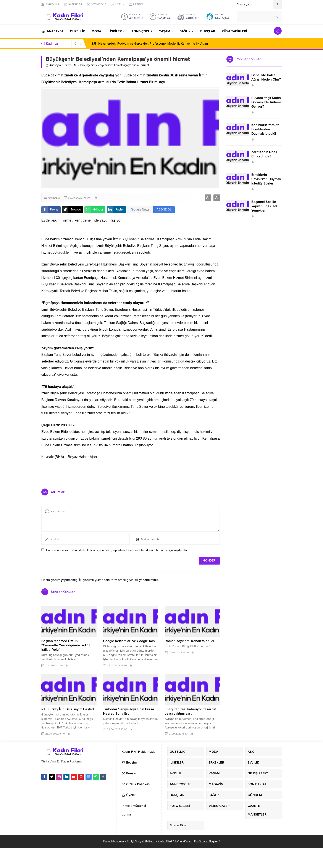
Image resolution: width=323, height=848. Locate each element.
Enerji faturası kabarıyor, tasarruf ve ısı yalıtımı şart (190, 711)
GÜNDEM (70, 65)
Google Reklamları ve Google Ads (129, 641)
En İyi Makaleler (113, 841)
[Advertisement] (131, 472)
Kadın (188, 841)
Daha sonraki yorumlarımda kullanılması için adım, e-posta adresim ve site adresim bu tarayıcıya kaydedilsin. (117, 550)
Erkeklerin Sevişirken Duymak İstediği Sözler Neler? (266, 181)
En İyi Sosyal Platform (141, 841)
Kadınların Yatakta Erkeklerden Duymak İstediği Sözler (265, 131)
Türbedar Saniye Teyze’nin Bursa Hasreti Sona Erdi (128, 711)
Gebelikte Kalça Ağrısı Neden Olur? (266, 77)
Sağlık (178, 841)
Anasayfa (53, 65)
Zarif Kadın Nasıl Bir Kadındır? (264, 154)
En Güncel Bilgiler (206, 841)
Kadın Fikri (165, 841)
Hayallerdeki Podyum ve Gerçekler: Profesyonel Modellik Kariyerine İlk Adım (149, 43)
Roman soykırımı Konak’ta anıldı (189, 641)
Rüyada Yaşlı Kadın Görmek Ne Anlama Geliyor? (266, 102)
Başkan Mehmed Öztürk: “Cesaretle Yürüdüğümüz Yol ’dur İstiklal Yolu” (67, 645)
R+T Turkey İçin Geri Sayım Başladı (68, 709)
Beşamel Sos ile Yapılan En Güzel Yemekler (264, 206)
